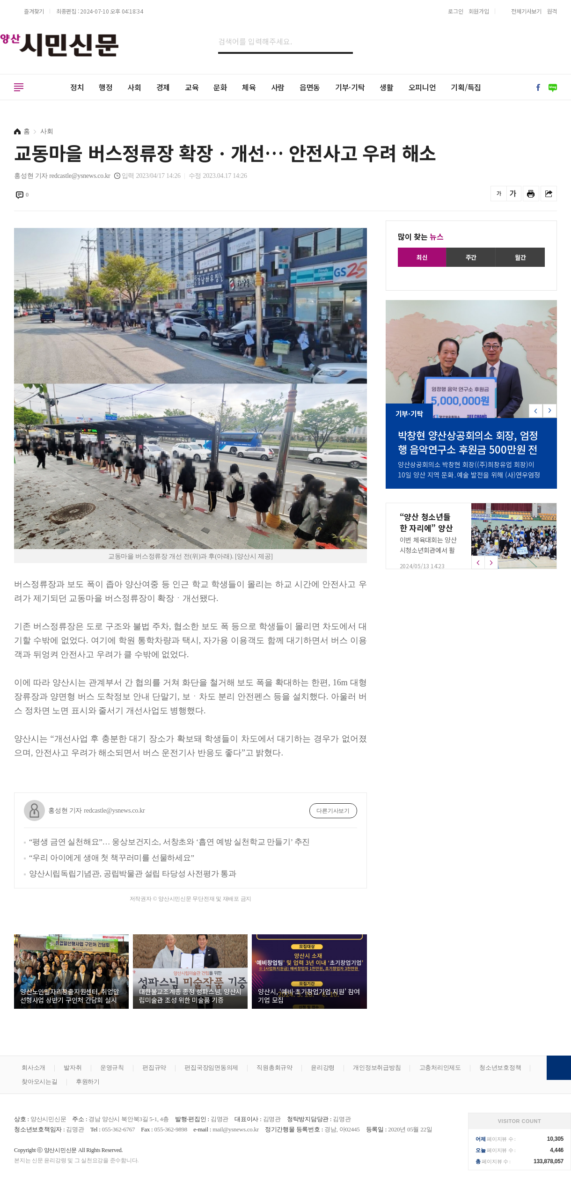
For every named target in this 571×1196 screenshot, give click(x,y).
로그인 (455, 11)
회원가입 (479, 11)
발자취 (72, 1067)
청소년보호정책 (500, 1067)
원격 (552, 11)
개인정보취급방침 (377, 1067)
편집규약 (154, 1067)
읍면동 (310, 87)
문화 (220, 87)
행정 (106, 87)
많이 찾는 (421, 236)
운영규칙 (112, 1067)
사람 (278, 87)
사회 (134, 87)
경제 (163, 87)
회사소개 (33, 1067)
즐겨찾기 (34, 11)
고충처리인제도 (440, 1067)
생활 (387, 87)
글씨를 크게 (513, 193)
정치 (77, 87)
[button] (549, 411)
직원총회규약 (274, 1067)
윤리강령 (323, 1067)
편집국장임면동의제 (211, 1067)
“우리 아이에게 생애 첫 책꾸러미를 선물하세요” (111, 857)
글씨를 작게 (498, 193)
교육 (192, 87)
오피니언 (422, 87)
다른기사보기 (333, 810)
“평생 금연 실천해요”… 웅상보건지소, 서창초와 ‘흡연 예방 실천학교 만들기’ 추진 (169, 841)
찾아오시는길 (40, 1081)
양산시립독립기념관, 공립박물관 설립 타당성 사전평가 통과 (132, 873)
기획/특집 (466, 87)
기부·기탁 (350, 87)
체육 (249, 87)
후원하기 (88, 1081)
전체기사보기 (526, 11)
